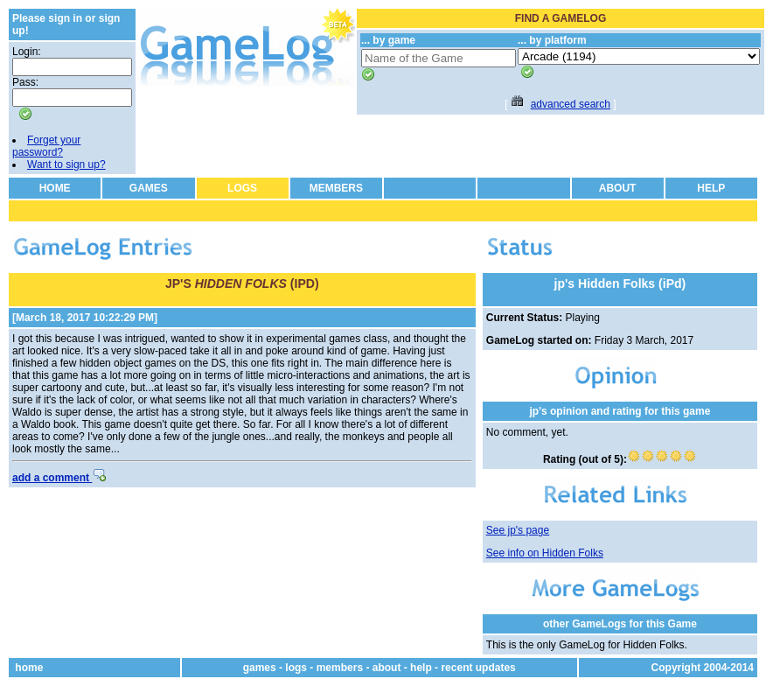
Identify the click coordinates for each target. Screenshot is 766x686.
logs (296, 668)
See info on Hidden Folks (544, 553)
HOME (55, 188)
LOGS (242, 188)
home (29, 668)
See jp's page (517, 530)
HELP (711, 188)
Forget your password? (46, 146)
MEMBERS (336, 188)
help (421, 668)
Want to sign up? (66, 164)
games (259, 668)
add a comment (59, 478)
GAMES (148, 188)
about (387, 668)
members (340, 668)
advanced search (570, 104)
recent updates (478, 668)
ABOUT (618, 188)
